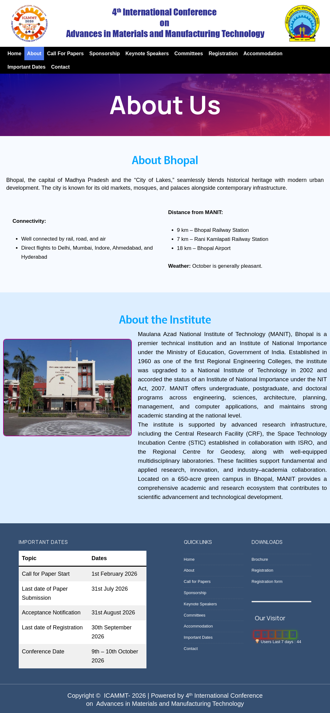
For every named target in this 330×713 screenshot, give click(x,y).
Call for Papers (65, 53)
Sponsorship (104, 53)
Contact (60, 67)
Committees (189, 53)
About (34, 53)
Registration (223, 53)
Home (14, 53)
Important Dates (26, 67)
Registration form (267, 581)
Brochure (260, 559)
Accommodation (262, 53)
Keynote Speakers (147, 53)
